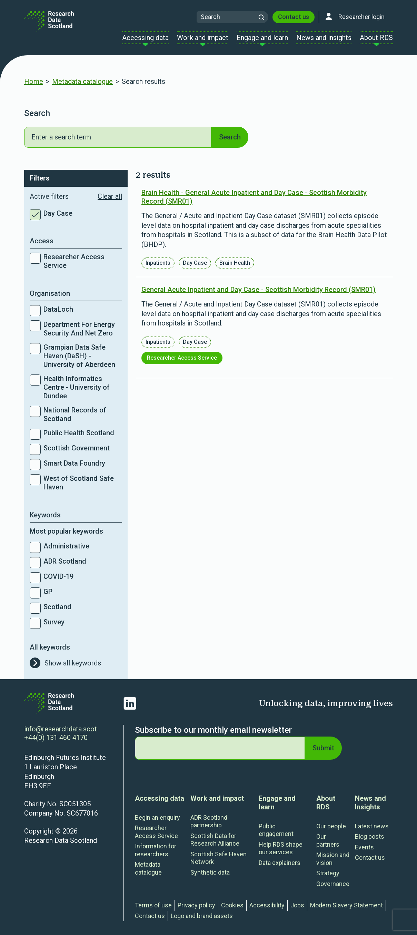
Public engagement (276, 830)
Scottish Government (76, 448)
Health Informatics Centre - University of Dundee (76, 387)
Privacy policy (196, 905)
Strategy (327, 873)
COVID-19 (58, 576)
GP (47, 591)
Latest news (372, 826)
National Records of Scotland (74, 414)
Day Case (57, 213)
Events (364, 847)
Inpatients (158, 263)
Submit (323, 748)
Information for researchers (155, 850)
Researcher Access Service (74, 261)
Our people (331, 826)
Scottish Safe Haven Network (218, 858)
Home (33, 81)
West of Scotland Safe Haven (78, 482)
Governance (332, 883)
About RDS (325, 802)
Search (230, 137)
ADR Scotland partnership (208, 821)
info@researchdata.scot (60, 729)
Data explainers (279, 862)
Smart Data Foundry (74, 463)
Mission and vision (332, 858)
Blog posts (369, 836)
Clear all (110, 196)
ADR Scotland (64, 561)
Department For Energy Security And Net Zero (79, 328)
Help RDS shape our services (280, 848)
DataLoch (58, 309)
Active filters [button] (76, 196)
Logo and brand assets (202, 915)
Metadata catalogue (82, 81)
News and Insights (370, 802)
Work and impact (217, 798)
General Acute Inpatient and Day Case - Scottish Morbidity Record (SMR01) (258, 289)
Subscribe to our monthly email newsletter (213, 730)
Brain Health (234, 263)
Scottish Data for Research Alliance (214, 839)
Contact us (293, 16)
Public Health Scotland (78, 433)
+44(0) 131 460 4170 (56, 737)
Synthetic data (210, 872)
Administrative (66, 546)
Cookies (232, 905)
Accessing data (159, 798)
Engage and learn (277, 802)
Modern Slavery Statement (346, 905)
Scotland (57, 607)
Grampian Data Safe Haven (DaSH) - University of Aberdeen (79, 356)
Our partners (327, 840)
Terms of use (153, 905)
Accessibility (267, 905)
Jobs (297, 905)
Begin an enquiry (157, 817)
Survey (53, 622)
